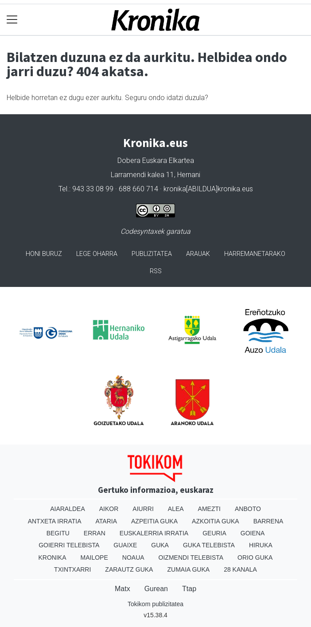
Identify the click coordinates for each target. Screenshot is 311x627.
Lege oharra (96, 254)
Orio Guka (254, 557)
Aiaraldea (67, 508)
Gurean (156, 588)
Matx (122, 588)
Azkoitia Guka (215, 521)
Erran (94, 533)
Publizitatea (152, 254)
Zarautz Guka (129, 569)
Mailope (94, 557)
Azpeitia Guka (154, 521)
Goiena (252, 533)
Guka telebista (209, 545)
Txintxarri (72, 569)
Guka (160, 545)
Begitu (58, 533)
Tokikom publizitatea (155, 604)
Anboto (248, 508)
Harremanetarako (254, 254)
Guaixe (125, 545)
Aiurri (142, 508)
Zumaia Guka (188, 569)
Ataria (106, 521)
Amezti (209, 508)
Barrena (268, 521)
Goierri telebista (69, 545)
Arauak (198, 254)
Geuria (214, 533)
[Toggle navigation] (12, 19)
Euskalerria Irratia (154, 533)
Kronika (52, 557)
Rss (156, 271)
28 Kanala (240, 569)
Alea (176, 508)
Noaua (133, 557)
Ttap (189, 588)
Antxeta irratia (55, 521)
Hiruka (260, 545)
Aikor (109, 508)
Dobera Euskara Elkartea (155, 160)
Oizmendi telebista (191, 557)
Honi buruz (44, 254)
